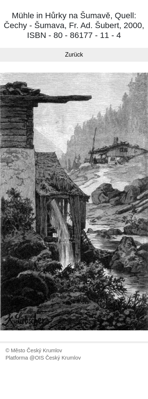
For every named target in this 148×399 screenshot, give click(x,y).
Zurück (74, 54)
